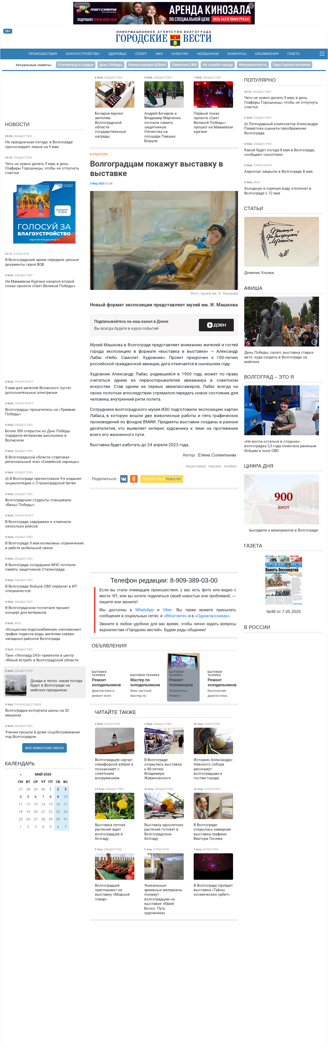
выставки (197, 466)
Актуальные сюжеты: (34, 65)
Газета (293, 54)
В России (257, 627)
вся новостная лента (44, 748)
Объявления (266, 54)
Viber (167, 610)
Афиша (253, 288)
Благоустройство (83, 54)
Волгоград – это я (269, 377)
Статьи (253, 208)
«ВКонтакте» (175, 616)
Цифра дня (258, 466)
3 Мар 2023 (97, 183)
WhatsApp (146, 610)
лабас (231, 466)
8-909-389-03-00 (194, 580)
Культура (180, 54)
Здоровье (117, 54)
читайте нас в (162, 479)
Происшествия (42, 54)
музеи (215, 466)
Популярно (260, 80)
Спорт (141, 54)
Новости (17, 124)
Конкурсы (237, 54)
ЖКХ (159, 54)
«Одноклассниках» (212, 616)
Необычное (208, 54)
